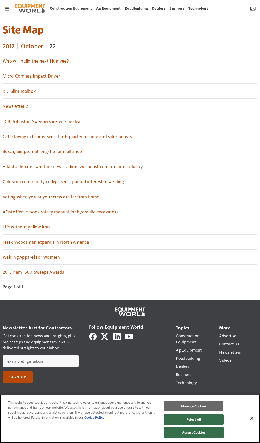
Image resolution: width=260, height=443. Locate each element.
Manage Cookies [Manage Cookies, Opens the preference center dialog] (193, 406)
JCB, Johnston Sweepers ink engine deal (42, 121)
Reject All (193, 419)
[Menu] (7, 8)
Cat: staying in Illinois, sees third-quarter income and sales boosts (67, 136)
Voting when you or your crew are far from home (51, 197)
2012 (8, 46)
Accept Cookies (193, 432)
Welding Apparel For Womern (31, 257)
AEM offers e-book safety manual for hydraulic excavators (60, 212)
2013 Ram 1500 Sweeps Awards (33, 272)
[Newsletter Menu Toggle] (253, 8)
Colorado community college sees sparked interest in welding (63, 181)
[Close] (251, 418)
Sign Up (17, 376)
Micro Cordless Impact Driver (31, 76)
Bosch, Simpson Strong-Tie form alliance (42, 151)
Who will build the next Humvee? (36, 61)
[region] (130, 419)
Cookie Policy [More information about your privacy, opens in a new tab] (94, 417)
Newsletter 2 (15, 106)
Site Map (23, 29)
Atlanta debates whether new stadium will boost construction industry (73, 166)
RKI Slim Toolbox (19, 91)
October (32, 46)
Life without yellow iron (26, 227)
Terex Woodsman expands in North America (46, 242)
